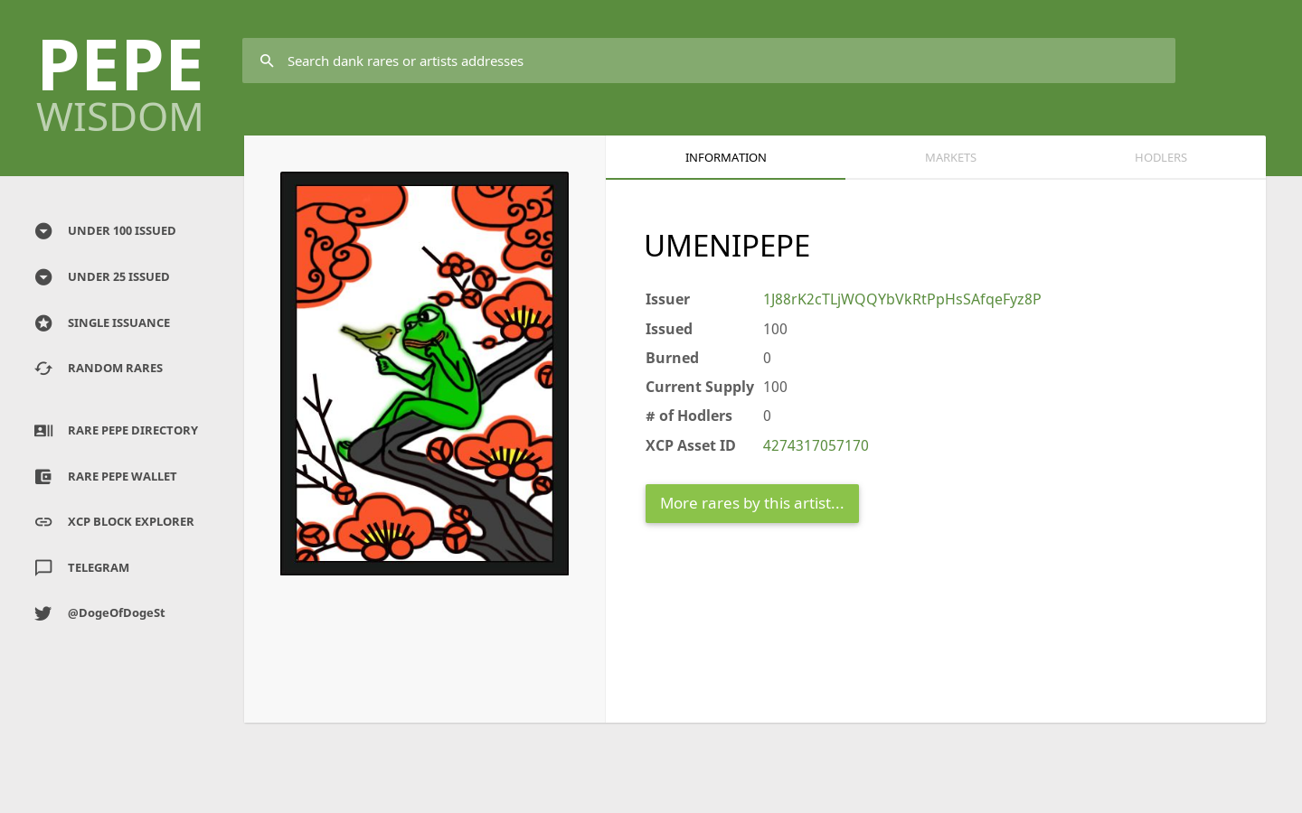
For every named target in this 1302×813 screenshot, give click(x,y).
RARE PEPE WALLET (104, 477)
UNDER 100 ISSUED (104, 231)
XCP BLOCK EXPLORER (113, 522)
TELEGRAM (80, 568)
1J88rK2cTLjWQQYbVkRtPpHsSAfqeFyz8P (902, 299)
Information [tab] (726, 157)
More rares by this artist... (752, 502)
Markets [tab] (950, 157)
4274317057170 (816, 445)
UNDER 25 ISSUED (101, 277)
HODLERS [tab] (1161, 157)
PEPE (120, 75)
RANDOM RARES (97, 368)
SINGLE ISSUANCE (101, 323)
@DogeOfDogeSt (98, 613)
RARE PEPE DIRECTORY (115, 431)
